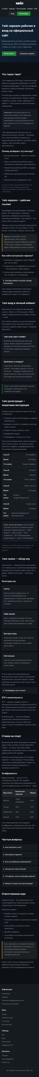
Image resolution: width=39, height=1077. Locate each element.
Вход (12, 13)
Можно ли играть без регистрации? (19, 884)
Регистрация (21, 9)
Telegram (5, 1055)
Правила (5, 997)
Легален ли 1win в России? (15, 869)
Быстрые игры (7, 1024)
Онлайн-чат (6, 1062)
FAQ (35, 9)
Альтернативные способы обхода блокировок (17, 282)
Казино (30, 9)
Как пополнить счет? (13, 847)
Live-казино (6, 1021)
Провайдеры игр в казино (15, 690)
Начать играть (9, 53)
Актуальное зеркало (27, 53)
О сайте (5, 9)
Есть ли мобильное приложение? (18, 862)
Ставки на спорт (7, 1018)
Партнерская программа (10, 1004)
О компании (6, 994)
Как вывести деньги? (13, 855)
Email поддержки (8, 1059)
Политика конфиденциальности (13, 1000)
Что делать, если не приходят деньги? (20, 876)
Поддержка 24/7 (7, 1045)
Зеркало (12, 9)
